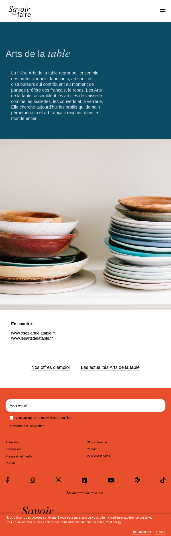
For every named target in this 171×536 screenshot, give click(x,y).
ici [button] (119, 522)
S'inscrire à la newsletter (27, 426)
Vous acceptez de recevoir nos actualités (41, 418)
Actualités (12, 442)
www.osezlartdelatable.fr (33, 333)
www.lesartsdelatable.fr (32, 338)
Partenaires (14, 449)
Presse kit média (19, 456)
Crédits (10, 463)
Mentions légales (98, 456)
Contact (92, 449)
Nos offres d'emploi (50, 367)
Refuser (160, 532)
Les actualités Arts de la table (110, 367)
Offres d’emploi (97, 442)
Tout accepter (141, 532)
